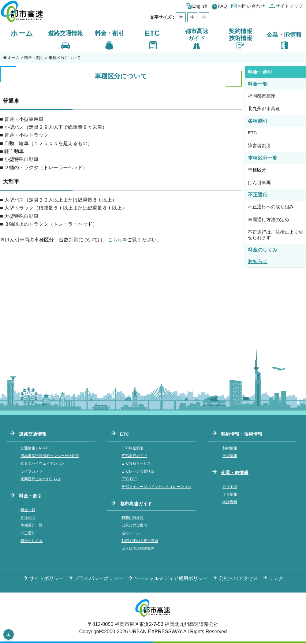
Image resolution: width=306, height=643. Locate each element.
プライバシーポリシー (98, 578)
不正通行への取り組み (271, 206)
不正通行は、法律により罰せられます (275, 235)
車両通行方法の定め (268, 219)
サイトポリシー (46, 578)
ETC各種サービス (136, 463)
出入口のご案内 (134, 525)
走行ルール (130, 533)
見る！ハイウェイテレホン (43, 463)
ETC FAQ (129, 479)
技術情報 (229, 456)
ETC (152, 33)
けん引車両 (259, 182)
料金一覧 (28, 510)
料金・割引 (34, 57)
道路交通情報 (33, 434)
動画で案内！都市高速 (139, 541)
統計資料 (229, 502)
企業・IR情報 (234, 472)
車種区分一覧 (32, 525)
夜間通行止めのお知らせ (41, 479)
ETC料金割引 (132, 448)
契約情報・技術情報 (241, 434)
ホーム (21, 33)
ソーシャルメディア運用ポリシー (171, 578)
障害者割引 (259, 145)
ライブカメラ (32, 471)
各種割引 (28, 517)
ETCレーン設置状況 (138, 471)
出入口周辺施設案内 (138, 548)
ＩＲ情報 (229, 494)
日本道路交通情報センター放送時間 (50, 456)
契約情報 (229, 448)
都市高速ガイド (136, 503)
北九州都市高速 (264, 108)
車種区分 (257, 169)
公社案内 (229, 487)
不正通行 (28, 533)
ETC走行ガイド (134, 456)
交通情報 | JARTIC (36, 448)
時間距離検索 (132, 517)
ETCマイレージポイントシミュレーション (156, 487)
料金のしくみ (32, 541)
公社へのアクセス (238, 578)
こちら (115, 239)
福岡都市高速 (261, 96)
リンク (276, 578)
